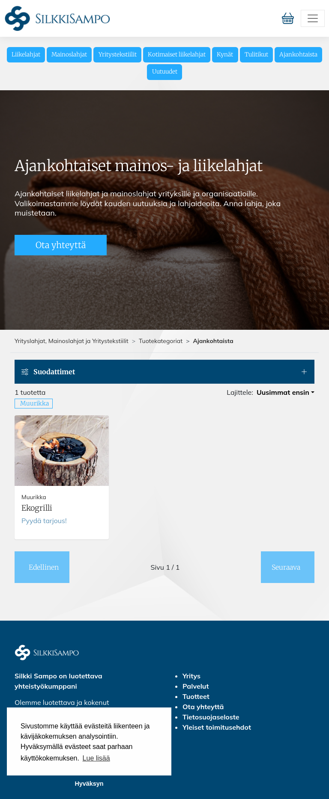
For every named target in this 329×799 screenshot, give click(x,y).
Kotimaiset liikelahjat (177, 54)
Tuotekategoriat (160, 341)
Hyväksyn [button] (89, 783)
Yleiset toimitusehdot (216, 727)
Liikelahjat (26, 54)
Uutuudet (164, 71)
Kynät (225, 54)
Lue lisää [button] (96, 758)
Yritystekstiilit (118, 54)
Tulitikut (256, 54)
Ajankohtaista (298, 54)
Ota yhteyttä (61, 245)
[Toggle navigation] (313, 18)
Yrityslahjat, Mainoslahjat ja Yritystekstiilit (72, 341)
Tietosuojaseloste (210, 717)
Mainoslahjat (69, 54)
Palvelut (195, 686)
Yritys (191, 676)
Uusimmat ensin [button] (283, 392)
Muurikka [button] (34, 403)
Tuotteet (195, 696)
